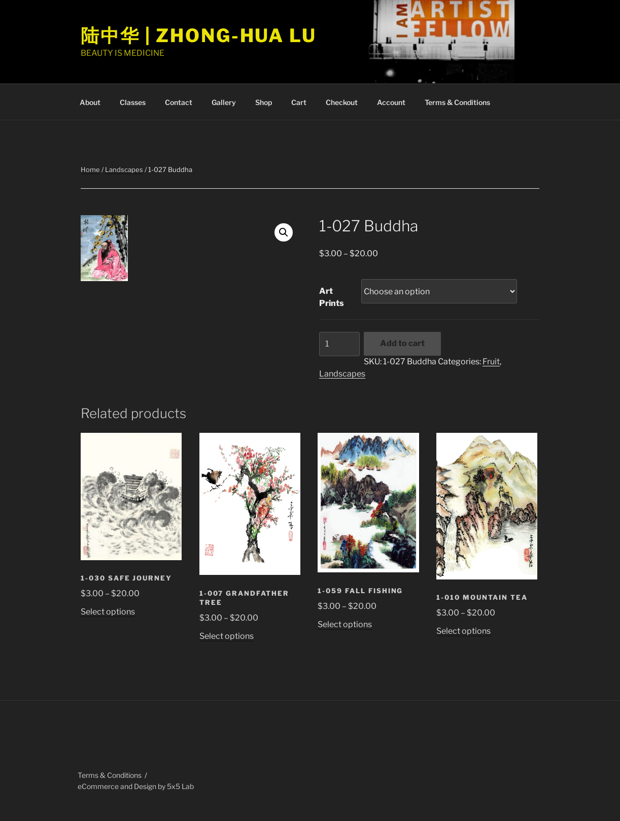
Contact (178, 102)
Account (391, 102)
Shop (263, 102)
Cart (298, 102)
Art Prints (331, 297)
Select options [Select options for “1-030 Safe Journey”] (108, 612)
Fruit (491, 361)
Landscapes (124, 169)
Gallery (224, 102)
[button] (283, 232)
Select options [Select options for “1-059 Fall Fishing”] (345, 624)
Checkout (342, 102)
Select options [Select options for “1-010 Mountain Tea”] (463, 631)
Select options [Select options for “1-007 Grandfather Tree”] (226, 636)
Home (90, 169)
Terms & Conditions (457, 102)
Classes (133, 102)
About (90, 102)
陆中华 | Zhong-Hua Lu (199, 35)
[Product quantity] (339, 344)
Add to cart (402, 343)
